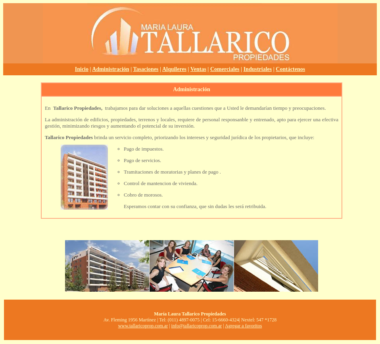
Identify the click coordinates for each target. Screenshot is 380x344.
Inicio (81, 69)
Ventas (198, 69)
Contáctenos (290, 69)
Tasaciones (146, 69)
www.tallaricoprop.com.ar (143, 326)
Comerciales (225, 69)
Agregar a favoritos (243, 326)
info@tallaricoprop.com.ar (196, 326)
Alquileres (174, 69)
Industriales (258, 69)
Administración (110, 69)
